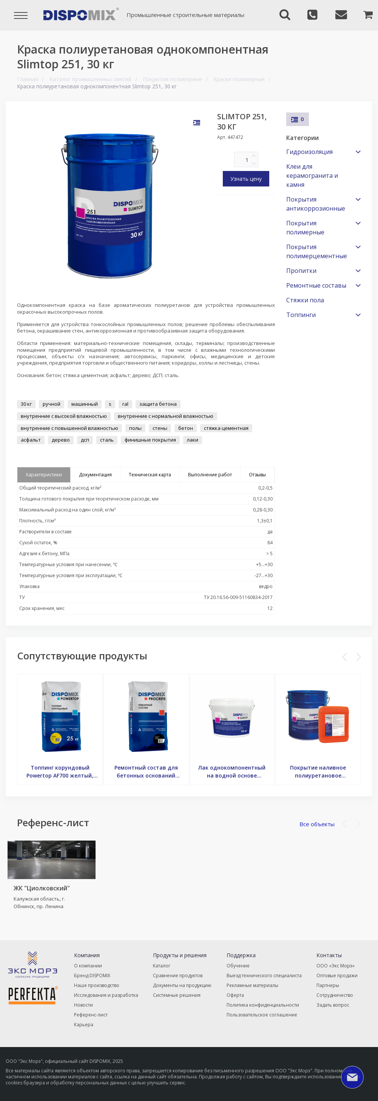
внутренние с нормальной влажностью (165, 416)
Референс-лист (91, 1015)
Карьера (83, 1024)
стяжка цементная (226, 428)
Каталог (161, 965)
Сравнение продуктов (177, 975)
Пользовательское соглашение (262, 1015)
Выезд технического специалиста (264, 975)
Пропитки (301, 270)
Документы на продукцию (182, 985)
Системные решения (177, 995)
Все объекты (317, 824)
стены (160, 428)
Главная (27, 79)
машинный (84, 403)
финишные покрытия (150, 439)
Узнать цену (246, 178)
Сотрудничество (334, 995)
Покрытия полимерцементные (316, 251)
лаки (192, 439)
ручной (51, 403)
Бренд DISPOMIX (92, 975)
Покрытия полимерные (172, 79)
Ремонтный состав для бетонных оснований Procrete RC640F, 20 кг (146, 771)
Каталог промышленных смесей (90, 79)
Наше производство (96, 985)
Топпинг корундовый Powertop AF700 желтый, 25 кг (59, 771)
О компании (88, 965)
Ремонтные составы (316, 285)
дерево (61, 439)
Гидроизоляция (309, 152)
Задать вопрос (332, 1005)
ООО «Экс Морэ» (335, 965)
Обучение (238, 965)
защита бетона (158, 403)
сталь (107, 439)
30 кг (26, 403)
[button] (358, 657)
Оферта (235, 995)
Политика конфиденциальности (263, 1005)
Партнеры (327, 985)
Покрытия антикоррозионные (315, 204)
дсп (85, 439)
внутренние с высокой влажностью (64, 416)
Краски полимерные (239, 79)
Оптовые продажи (337, 975)
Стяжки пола (305, 300)
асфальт (31, 439)
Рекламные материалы (252, 985)
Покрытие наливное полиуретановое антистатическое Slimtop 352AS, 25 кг (318, 771)
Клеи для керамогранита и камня (312, 175)
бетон (185, 428)
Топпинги (301, 315)
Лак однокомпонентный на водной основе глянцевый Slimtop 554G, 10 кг (232, 771)
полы (135, 428)
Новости (83, 1005)
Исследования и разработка (106, 995)
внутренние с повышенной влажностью (69, 428)
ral (125, 403)
